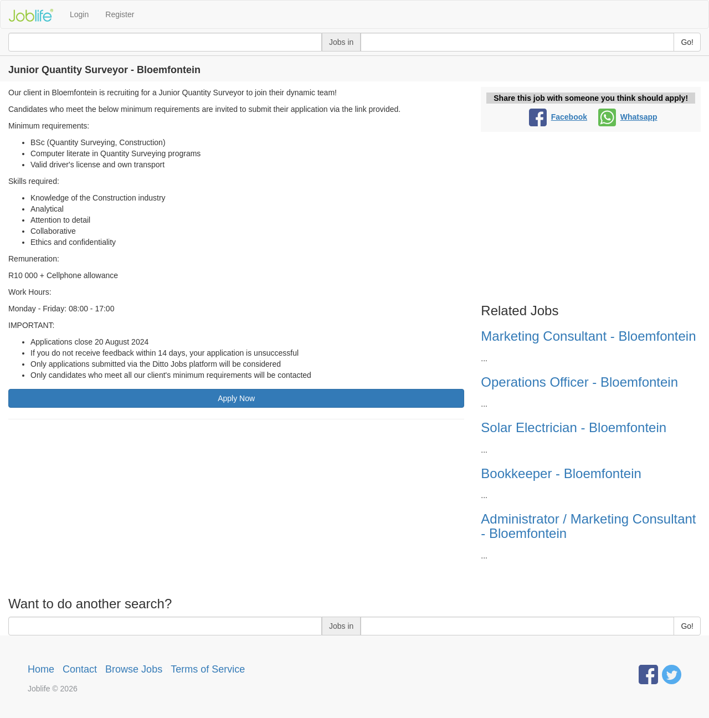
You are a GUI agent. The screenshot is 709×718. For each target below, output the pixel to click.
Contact (80, 669)
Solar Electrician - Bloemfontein (573, 427)
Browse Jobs (133, 669)
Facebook (558, 116)
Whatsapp (627, 116)
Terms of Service (208, 669)
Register (119, 14)
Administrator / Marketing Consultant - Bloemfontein (588, 526)
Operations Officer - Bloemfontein (579, 382)
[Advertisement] (236, 508)
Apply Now (236, 398)
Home (41, 669)
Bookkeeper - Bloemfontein (561, 473)
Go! (687, 42)
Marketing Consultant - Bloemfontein (588, 336)
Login (79, 14)
